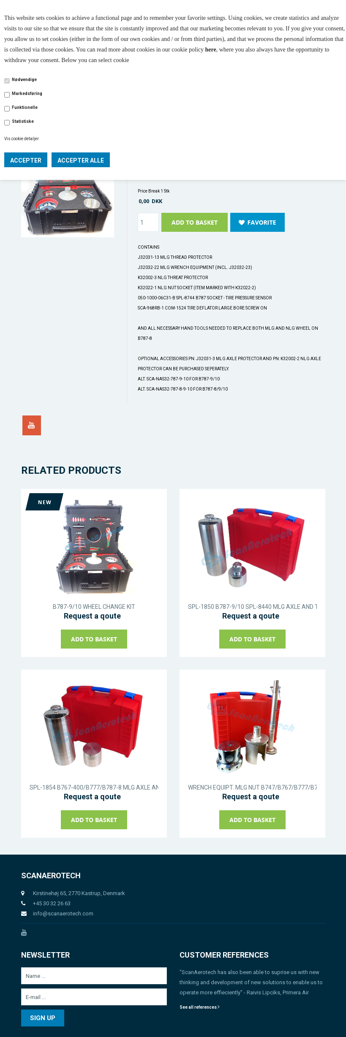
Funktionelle (25, 107)
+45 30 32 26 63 (52, 903)
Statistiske (23, 121)
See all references (200, 1007)
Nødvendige (24, 79)
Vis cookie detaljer (21, 138)
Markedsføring (27, 93)
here (210, 49)
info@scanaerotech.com (63, 913)
